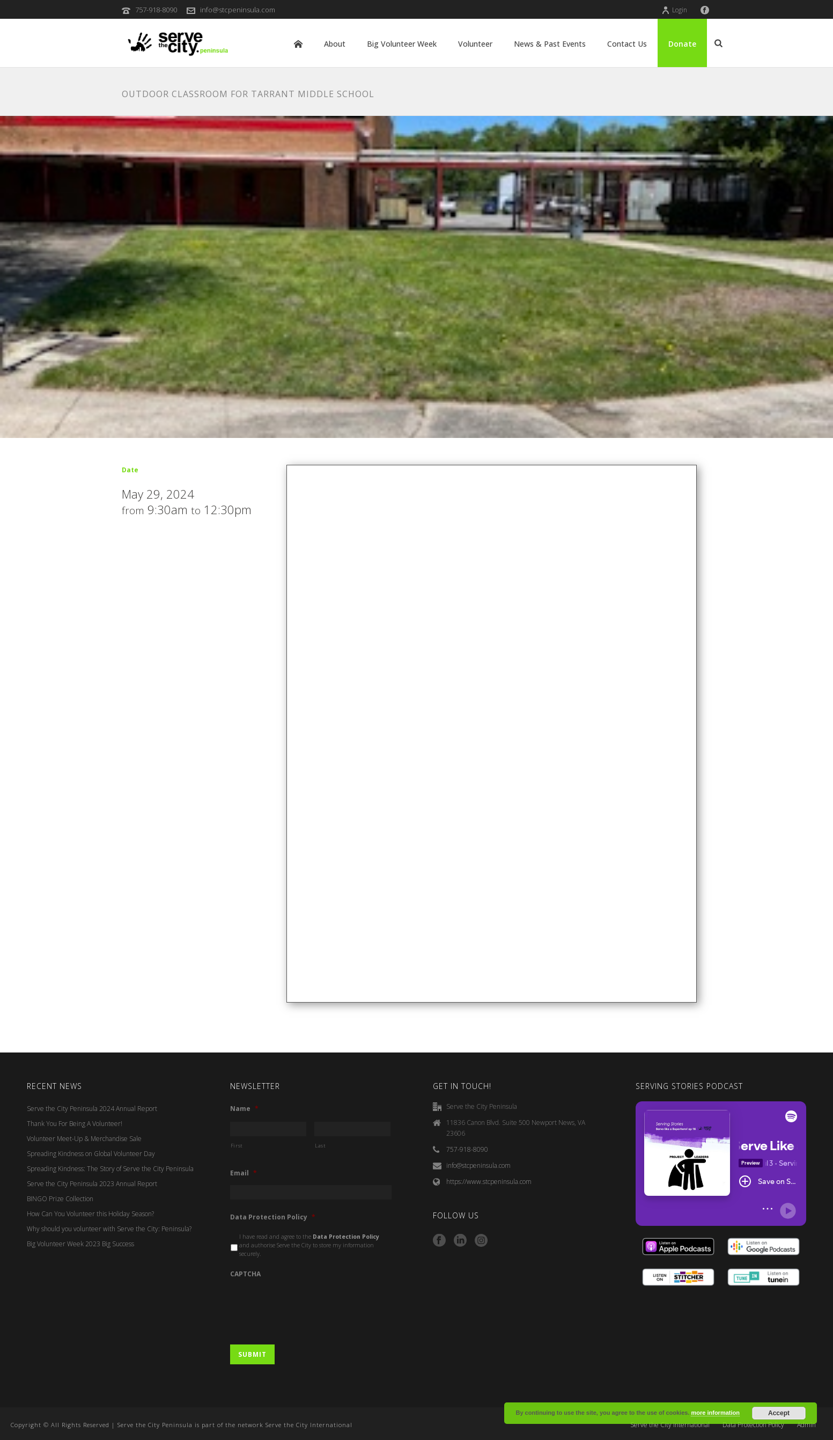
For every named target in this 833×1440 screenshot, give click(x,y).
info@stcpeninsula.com (237, 9)
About (334, 44)
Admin (806, 1425)
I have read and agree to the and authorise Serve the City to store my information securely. (309, 1245)
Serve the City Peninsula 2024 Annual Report (92, 1108)
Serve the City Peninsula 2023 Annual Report (92, 1183)
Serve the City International (670, 1425)
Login (674, 9)
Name (244, 1109)
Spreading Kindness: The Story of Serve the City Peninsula (110, 1168)
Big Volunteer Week (402, 44)
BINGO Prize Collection (60, 1198)
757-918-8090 (156, 9)
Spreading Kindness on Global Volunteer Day (91, 1153)
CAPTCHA (245, 1274)
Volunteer (475, 44)
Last (320, 1145)
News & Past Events (550, 44)
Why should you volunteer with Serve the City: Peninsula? (109, 1228)
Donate (682, 44)
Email (243, 1173)
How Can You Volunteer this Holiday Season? (90, 1213)
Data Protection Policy (272, 1217)
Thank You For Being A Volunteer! (74, 1123)
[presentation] (311, 1306)
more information (715, 1412)
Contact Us (627, 44)
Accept (779, 1413)
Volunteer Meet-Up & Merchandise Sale (84, 1138)
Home (298, 44)
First (237, 1145)
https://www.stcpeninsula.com (489, 1181)
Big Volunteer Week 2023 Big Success (80, 1243)
